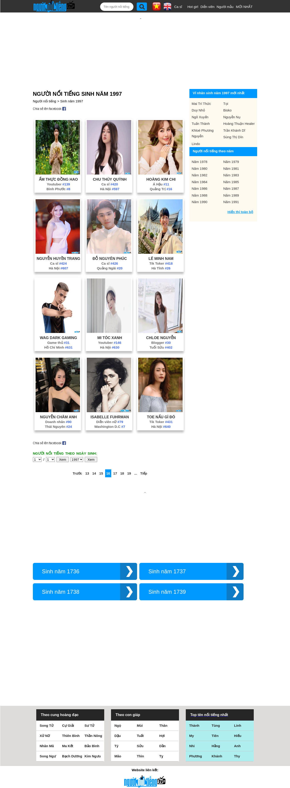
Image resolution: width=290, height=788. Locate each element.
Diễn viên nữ (109, 407)
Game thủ (58, 328)
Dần (162, 682)
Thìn (140, 692)
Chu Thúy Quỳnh (110, 165)
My (191, 672)
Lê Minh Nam (161, 244)
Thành (194, 662)
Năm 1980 (199, 154)
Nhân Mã (47, 682)
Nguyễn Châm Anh (58, 402)
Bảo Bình (92, 682)
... (135, 458)
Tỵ (161, 692)
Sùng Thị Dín (233, 122)
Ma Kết (67, 682)
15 (101, 458)
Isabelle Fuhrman (109, 402)
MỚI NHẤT (244, 7)
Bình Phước (58, 174)
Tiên (215, 672)
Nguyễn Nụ (231, 102)
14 (94, 458)
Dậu (117, 672)
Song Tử (46, 662)
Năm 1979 (231, 147)
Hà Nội (109, 174)
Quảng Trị (161, 174)
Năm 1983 (231, 160)
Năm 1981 (231, 154)
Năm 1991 (231, 187)
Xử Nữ (45, 672)
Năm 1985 (231, 167)
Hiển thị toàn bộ (240, 197)
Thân (163, 662)
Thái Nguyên (58, 412)
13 (87, 458)
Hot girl (192, 7)
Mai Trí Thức (201, 89)
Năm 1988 (199, 180)
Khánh (217, 692)
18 (122, 458)
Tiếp (143, 458)
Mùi (140, 662)
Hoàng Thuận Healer (239, 109)
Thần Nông (93, 672)
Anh (237, 682)
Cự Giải (68, 662)
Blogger (161, 328)
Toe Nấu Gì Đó (161, 402)
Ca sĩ (178, 7)
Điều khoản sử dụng (145, 739)
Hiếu (237, 672)
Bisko (227, 95)
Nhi (192, 682)
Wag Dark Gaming (58, 323)
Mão (117, 692)
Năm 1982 (199, 160)
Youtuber (58, 169)
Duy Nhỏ (198, 95)
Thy (237, 692)
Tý (116, 682)
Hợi (162, 672)
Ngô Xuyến (200, 102)
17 (115, 458)
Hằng (216, 682)
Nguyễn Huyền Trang (58, 244)
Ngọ (117, 662)
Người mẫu (225, 7)
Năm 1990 (199, 187)
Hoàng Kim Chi (161, 165)
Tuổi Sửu (161, 333)
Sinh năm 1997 (71, 86)
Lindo (196, 129)
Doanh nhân (58, 407)
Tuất (140, 672)
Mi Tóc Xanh (109, 323)
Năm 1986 (199, 174)
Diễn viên (208, 7)
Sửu (140, 682)
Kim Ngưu (93, 692)
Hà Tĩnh (160, 253)
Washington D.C (109, 412)
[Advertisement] (141, 42)
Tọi (225, 89)
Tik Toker (161, 249)
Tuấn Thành (201, 109)
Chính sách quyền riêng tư (145, 763)
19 (129, 458)
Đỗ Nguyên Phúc (109, 244)
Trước (77, 458)
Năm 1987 (231, 174)
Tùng (216, 662)
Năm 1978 (199, 147)
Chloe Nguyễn (161, 323)
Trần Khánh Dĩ (234, 116)
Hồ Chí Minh (58, 333)
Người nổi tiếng (44, 86)
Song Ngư (48, 692)
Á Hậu (161, 169)
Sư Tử (89, 662)
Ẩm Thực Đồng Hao (58, 165)
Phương (195, 692)
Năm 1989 (231, 180)
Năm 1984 (199, 167)
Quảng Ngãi (110, 253)
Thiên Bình (71, 672)
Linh (237, 662)
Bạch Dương (72, 692)
